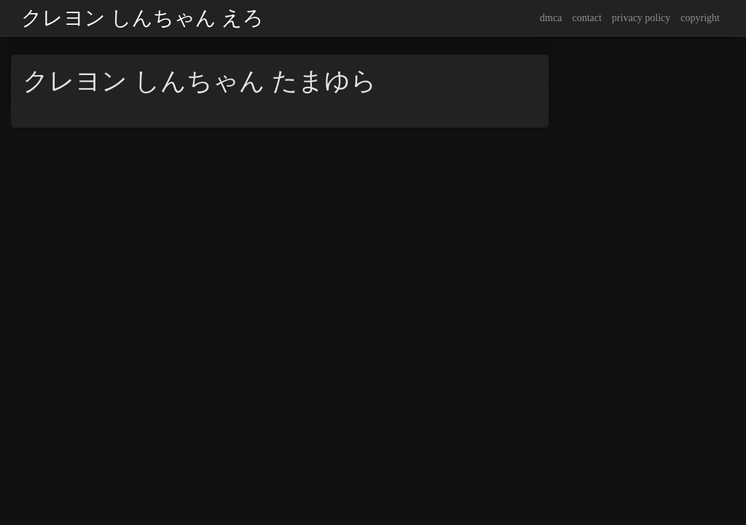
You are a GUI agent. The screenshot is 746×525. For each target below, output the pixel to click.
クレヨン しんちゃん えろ (142, 18)
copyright (700, 17)
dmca (551, 17)
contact (586, 17)
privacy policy (641, 17)
